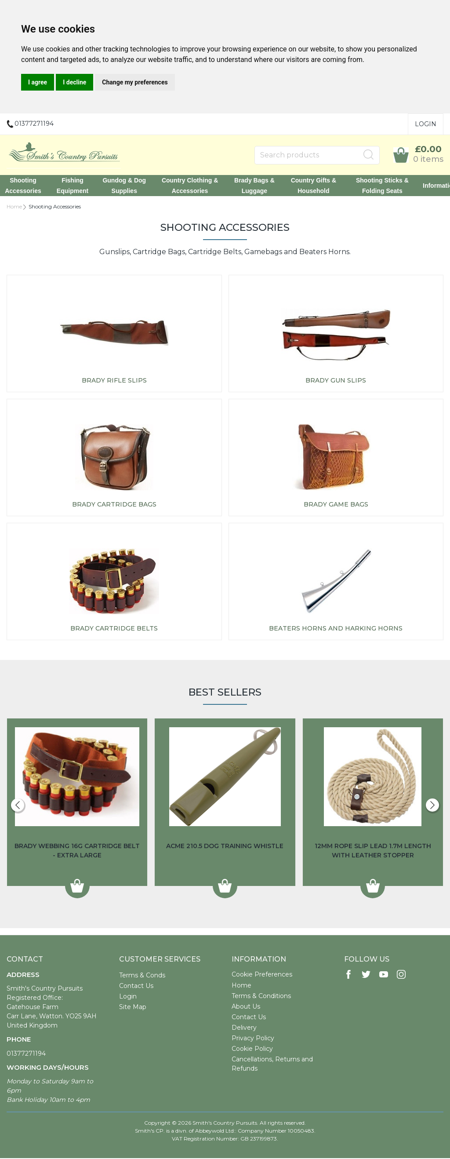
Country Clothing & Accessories (190, 186)
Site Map (132, 1008)
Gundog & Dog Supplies (127, 186)
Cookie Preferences (262, 975)
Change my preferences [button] (134, 82)
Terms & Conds (142, 976)
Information (433, 186)
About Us (246, 1007)
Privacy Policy (253, 1039)
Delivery (244, 1028)
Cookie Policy (252, 1049)
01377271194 (26, 1054)
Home (14, 207)
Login (425, 124)
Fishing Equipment (77, 186)
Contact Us (136, 987)
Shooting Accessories (29, 186)
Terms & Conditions (261, 997)
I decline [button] (74, 82)
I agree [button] (37, 82)
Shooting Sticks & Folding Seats (377, 186)
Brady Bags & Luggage (253, 186)
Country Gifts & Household (310, 186)
